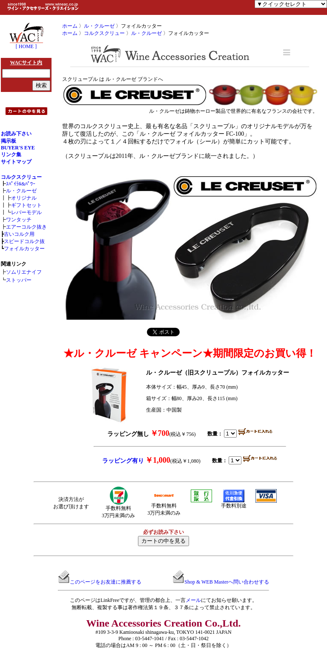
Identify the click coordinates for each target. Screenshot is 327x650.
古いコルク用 (19, 234)
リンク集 (11, 154)
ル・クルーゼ (21, 191)
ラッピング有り (123, 461)
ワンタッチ (19, 220)
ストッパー (19, 280)
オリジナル (24, 198)
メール (193, 600)
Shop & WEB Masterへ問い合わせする (226, 582)
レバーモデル (26, 212)
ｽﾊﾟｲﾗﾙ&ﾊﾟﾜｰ (20, 184)
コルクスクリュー (21, 177)
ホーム (69, 26)
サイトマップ (16, 162)
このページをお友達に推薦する (105, 582)
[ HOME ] (26, 44)
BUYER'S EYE (18, 148)
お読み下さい (16, 134)
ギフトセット (26, 205)
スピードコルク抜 (24, 241)
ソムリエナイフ (24, 272)
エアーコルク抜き (26, 227)
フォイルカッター (24, 249)
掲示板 (8, 141)
